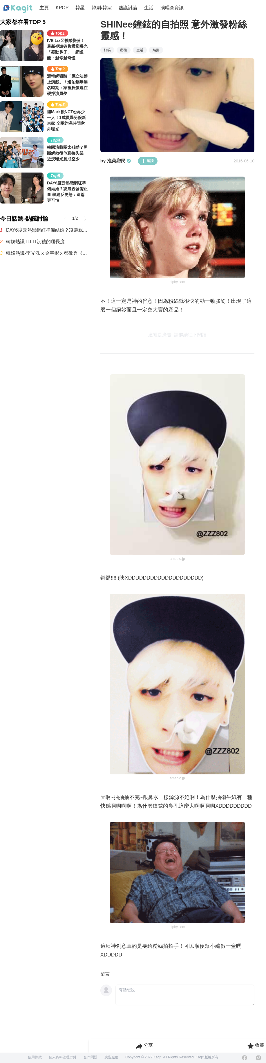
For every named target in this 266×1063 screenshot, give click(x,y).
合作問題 (90, 1057)
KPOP (62, 7)
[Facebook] (244, 1058)
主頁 (44, 7)
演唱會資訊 (172, 7)
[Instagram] (258, 1058)
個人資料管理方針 (63, 1057)
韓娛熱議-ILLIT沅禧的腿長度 (35, 241)
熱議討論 (128, 7)
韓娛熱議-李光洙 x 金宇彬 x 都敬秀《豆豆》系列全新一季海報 (47, 253)
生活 (148, 7)
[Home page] (17, 9)
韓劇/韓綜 (101, 7)
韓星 (80, 7)
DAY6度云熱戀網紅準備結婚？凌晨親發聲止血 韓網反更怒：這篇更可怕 (47, 230)
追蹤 (148, 161)
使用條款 (35, 1057)
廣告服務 (111, 1057)
